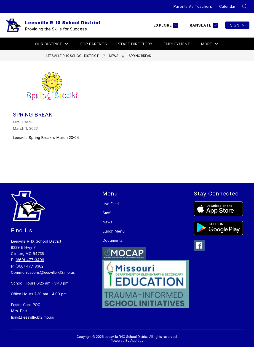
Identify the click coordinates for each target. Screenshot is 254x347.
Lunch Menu (113, 231)
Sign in (237, 25)
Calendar (227, 6)
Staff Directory (135, 44)
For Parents (93, 44)
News (113, 56)
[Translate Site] (202, 25)
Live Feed (110, 203)
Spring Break (140, 56)
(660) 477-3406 (30, 260)
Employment (176, 44)
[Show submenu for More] (206, 44)
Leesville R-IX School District (72, 56)
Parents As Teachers (192, 6)
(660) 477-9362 (29, 266)
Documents (112, 240)
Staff (106, 213)
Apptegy (136, 340)
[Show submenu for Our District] (48, 44)
